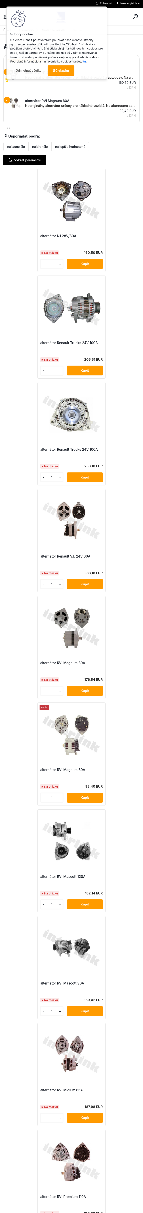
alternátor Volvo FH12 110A (29, 877)
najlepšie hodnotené (70, 147)
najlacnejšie (16, 147)
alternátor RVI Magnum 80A (30, 449)
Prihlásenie (106, 3)
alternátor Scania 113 (93, 770)
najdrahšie (40, 147)
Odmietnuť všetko (29, 70)
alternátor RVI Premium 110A (99, 663)
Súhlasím (61, 70)
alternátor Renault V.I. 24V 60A (101, 343)
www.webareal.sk (88, 1209)
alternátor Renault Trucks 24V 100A (105, 236)
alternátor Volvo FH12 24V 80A (67, 984)
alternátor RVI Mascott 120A (30, 556)
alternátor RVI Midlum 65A (29, 663)
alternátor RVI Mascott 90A (98, 556)
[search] (135, 16)
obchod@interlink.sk (101, 1173)
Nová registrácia (130, 3)
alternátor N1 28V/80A (26, 236)
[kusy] (19, 264)
